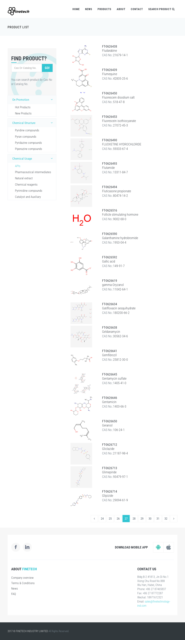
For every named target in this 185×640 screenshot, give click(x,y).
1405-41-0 (119, 383)
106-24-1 (119, 430)
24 (102, 518)
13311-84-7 (120, 172)
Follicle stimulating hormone (120, 214)
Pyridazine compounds (28, 143)
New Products (23, 113)
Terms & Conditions (23, 583)
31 (157, 518)
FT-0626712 (109, 444)
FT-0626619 (109, 281)
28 (134, 518)
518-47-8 (119, 102)
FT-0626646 (109, 398)
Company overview (22, 577)
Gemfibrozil (109, 355)
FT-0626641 (109, 351)
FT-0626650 (109, 421)
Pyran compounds (25, 136)
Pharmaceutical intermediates (33, 172)
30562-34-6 (120, 336)
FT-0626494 (109, 187)
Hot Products (23, 107)
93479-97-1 (120, 477)
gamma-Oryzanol (113, 285)
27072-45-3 (120, 125)
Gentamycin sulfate (114, 378)
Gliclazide (108, 449)
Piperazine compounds (28, 149)
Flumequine (109, 74)
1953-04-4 (119, 242)
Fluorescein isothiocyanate (119, 121)
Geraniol (107, 425)
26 (118, 518)
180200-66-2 (121, 313)
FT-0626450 (109, 93)
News (88, 9)
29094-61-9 (120, 500)
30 (150, 518)
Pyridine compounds (27, 130)
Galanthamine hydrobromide (120, 238)
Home (76, 9)
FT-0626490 (109, 140)
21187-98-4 (120, 453)
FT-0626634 (109, 304)
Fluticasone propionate (116, 191)
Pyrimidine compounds (28, 190)
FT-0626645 (109, 374)
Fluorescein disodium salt (118, 97)
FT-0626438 (109, 46)
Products (104, 9)
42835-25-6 (120, 78)
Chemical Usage (33, 158)
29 (142, 518)
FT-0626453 (109, 117)
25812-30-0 (120, 359)
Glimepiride (109, 472)
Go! (47, 68)
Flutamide (108, 168)
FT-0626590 (109, 234)
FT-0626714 (109, 491)
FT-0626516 (109, 210)
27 (126, 518)
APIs (17, 166)
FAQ (13, 594)
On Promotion (33, 99)
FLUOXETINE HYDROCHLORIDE (121, 144)
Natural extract (24, 178)
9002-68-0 (119, 219)
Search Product (161, 9)
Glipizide (107, 495)
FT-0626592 (109, 257)
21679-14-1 (120, 55)
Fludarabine (109, 50)
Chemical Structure (33, 123)
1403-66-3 (119, 406)
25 (110, 518)
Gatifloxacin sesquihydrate (118, 308)
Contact (137, 9)
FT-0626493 (109, 163)
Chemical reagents (26, 184)
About (121, 9)
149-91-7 (119, 266)
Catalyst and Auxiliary (28, 197)
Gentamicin (109, 402)
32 (165, 518)
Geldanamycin (111, 332)
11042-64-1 (120, 289)
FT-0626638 (109, 327)
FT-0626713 (109, 468)
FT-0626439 (109, 70)
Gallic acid (108, 261)
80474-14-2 (120, 195)
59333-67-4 (120, 149)
